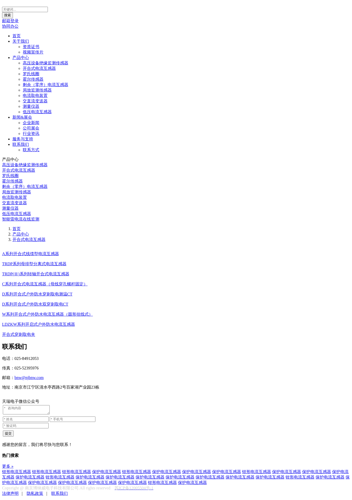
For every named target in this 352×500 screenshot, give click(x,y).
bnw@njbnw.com (29, 377)
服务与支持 (22, 139)
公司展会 (31, 128)
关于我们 (20, 41)
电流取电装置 (35, 95)
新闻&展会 (22, 117)
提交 (8, 435)
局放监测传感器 (37, 90)
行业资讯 (31, 133)
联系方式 (31, 150)
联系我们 (20, 144)
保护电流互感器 (106, 473)
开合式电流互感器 (39, 68)
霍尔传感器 (33, 79)
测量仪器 (31, 106)
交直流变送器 (35, 101)
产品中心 (20, 57)
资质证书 (31, 46)
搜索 (7, 15)
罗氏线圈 (31, 74)
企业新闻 (31, 122)
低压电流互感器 (37, 112)
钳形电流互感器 (16, 473)
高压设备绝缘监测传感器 (45, 63)
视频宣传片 (33, 52)
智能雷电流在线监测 (20, 219)
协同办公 (10, 26)
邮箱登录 (10, 21)
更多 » (7, 468)
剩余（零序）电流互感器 (45, 84)
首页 (16, 36)
